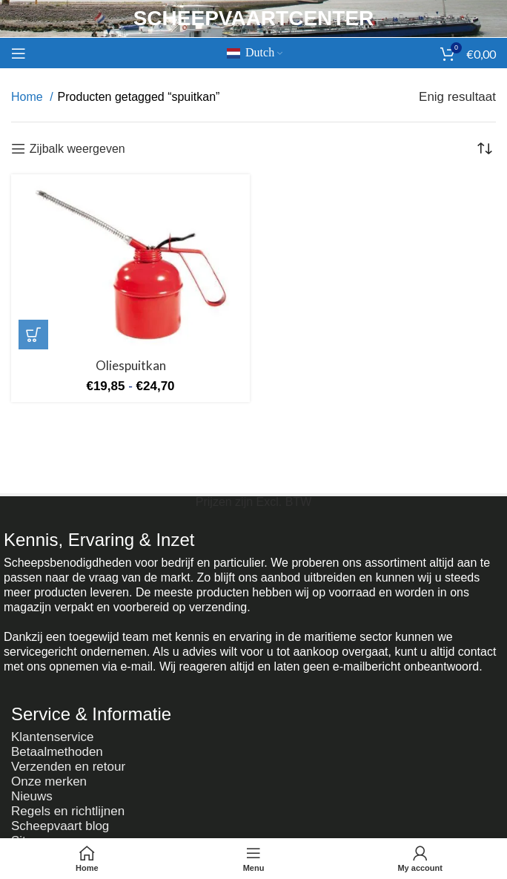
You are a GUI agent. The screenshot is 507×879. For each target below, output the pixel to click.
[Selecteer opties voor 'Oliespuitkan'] (33, 334)
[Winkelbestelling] (485, 148)
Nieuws (32, 796)
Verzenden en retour (68, 767)
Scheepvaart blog (60, 826)
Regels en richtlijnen (68, 811)
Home (28, 96)
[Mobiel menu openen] (18, 53)
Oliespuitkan (131, 365)
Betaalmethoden (57, 752)
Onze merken (49, 781)
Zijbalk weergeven (77, 148)
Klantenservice (52, 737)
